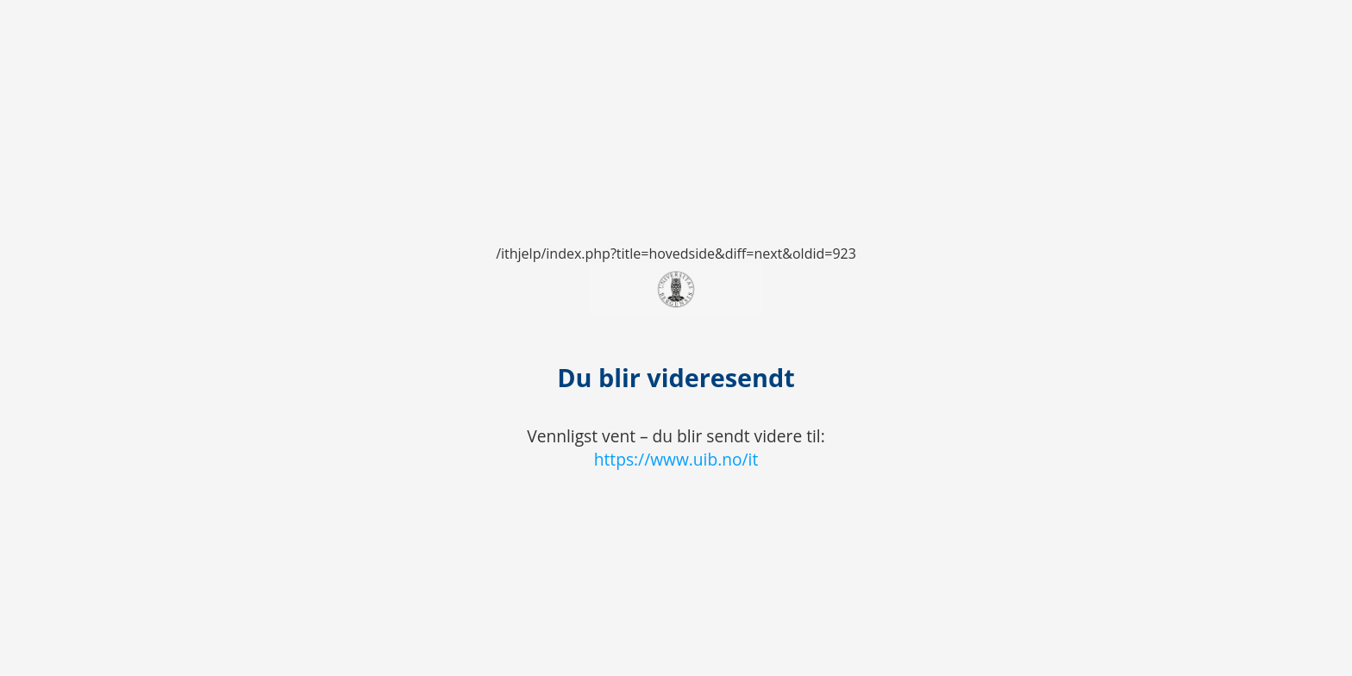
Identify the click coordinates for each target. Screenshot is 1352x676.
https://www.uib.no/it (676, 459)
